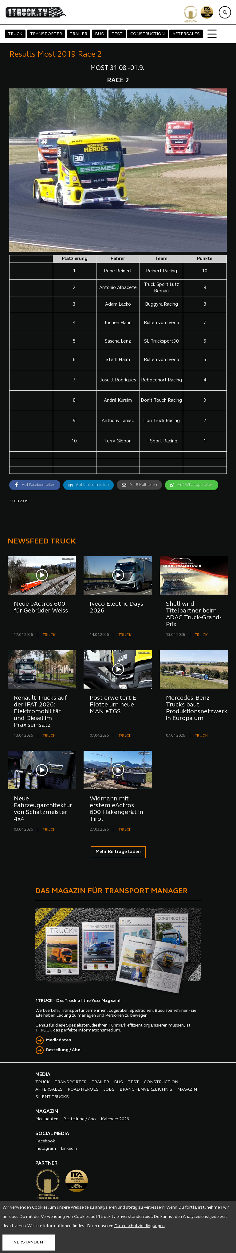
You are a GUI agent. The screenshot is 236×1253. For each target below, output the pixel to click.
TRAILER (78, 34)
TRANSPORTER (46, 34)
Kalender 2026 (115, 1119)
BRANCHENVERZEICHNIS (146, 1089)
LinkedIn (69, 1148)
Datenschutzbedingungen (139, 1226)
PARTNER (46, 1163)
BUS (99, 34)
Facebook (45, 1141)
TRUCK (15, 34)
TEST (117, 34)
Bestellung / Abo (63, 1050)
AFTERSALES (186, 34)
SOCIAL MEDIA (52, 1133)
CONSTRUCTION (147, 34)
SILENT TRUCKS (52, 1097)
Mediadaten (58, 1040)
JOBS (109, 1089)
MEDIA (42, 1074)
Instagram (45, 1148)
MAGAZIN (187, 1089)
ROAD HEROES (83, 1089)
